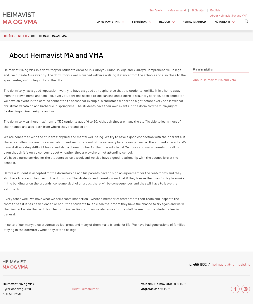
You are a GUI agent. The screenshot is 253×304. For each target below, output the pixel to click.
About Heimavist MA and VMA (49, 36)
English (22, 36)
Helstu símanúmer (85, 289)
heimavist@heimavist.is (231, 264)
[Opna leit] (246, 21)
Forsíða (8, 36)
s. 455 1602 (198, 264)
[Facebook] (235, 289)
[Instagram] (245, 289)
